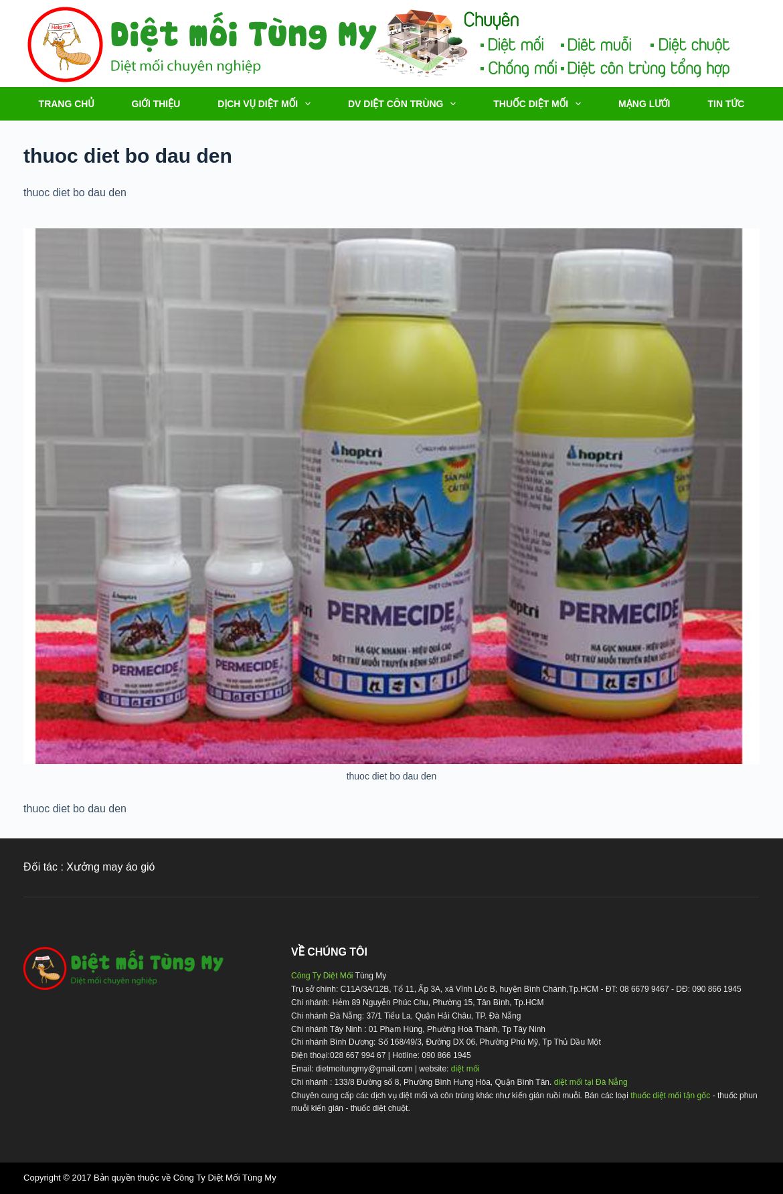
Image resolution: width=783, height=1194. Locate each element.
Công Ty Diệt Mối (322, 975)
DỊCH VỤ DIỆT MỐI (266, 104)
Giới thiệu (156, 103)
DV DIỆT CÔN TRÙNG (404, 104)
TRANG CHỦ (66, 103)
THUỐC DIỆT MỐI (539, 104)
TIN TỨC (725, 103)
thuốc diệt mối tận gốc (670, 1095)
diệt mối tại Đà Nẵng (591, 1082)
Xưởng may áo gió (110, 867)
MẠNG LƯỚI (644, 103)
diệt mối (465, 1068)
